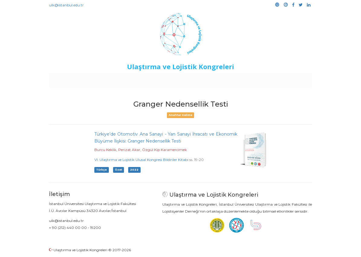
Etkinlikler (171, 79)
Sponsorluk (222, 79)
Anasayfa (74, 79)
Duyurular (196, 79)
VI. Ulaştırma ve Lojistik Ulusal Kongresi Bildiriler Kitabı (141, 159)
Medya (289, 79)
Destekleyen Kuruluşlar (132, 79)
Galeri (272, 79)
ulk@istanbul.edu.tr (66, 5)
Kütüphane (250, 79)
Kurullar (96, 79)
